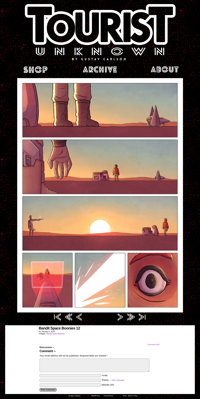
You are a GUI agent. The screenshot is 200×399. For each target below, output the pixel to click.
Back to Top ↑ (133, 396)
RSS (125, 396)
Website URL (108, 385)
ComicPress (108, 396)
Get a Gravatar (118, 380)
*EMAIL (113, 380)
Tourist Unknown (100, 32)
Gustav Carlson (74, 396)
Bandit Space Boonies (55, 334)
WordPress (95, 396)
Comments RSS (153, 344)
